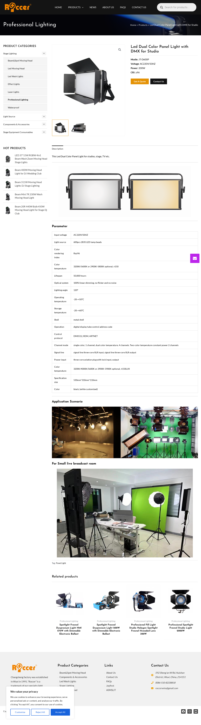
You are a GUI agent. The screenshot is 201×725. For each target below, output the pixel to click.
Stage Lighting (10, 53)
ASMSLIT (111, 690)
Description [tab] (58, 148)
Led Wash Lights (16, 75)
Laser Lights (14, 91)
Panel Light (61, 563)
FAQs (109, 681)
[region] (40, 702)
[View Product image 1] (60, 128)
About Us (111, 673)
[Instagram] (189, 712)
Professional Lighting (19, 98)
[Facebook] (183, 712)
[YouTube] (196, 712)
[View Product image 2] (79, 128)
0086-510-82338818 (166, 683)
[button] (119, 50)
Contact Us (112, 677)
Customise (20, 712)
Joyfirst (110, 686)
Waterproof (14, 106)
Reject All (40, 712)
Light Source (9, 115)
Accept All (60, 712)
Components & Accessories (17, 123)
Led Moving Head (17, 68)
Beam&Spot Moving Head (21, 60)
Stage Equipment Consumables (19, 130)
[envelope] (194, 258)
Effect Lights (14, 83)
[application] (84, 7)
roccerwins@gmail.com (166, 688)
